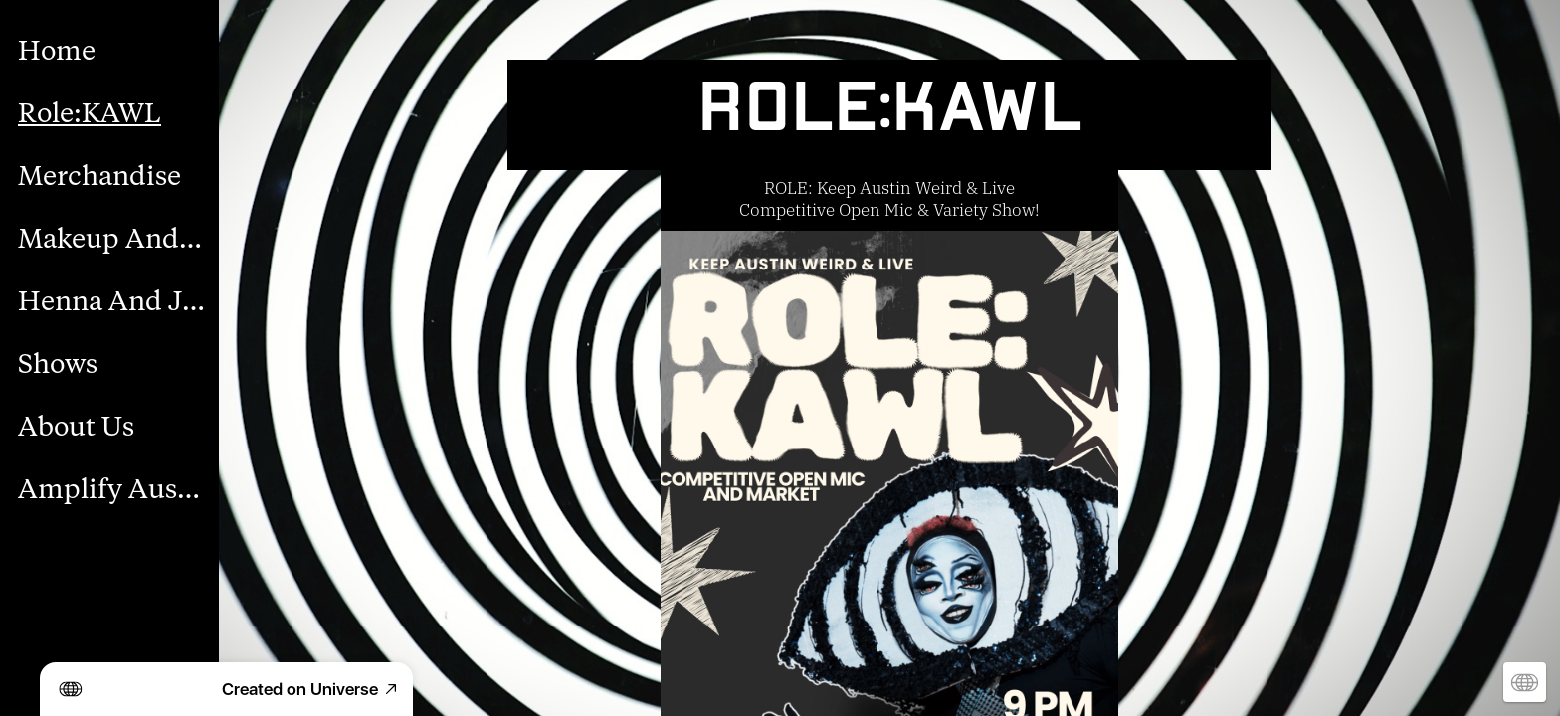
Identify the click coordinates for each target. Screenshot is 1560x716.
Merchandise (99, 176)
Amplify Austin (111, 489)
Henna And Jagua (111, 301)
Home (57, 51)
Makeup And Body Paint (111, 239)
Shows (58, 364)
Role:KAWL (89, 113)
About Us (76, 427)
